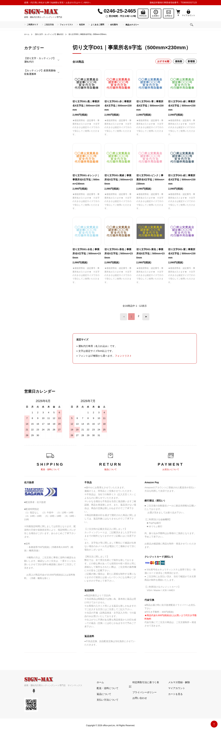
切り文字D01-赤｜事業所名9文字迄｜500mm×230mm (118, 105)
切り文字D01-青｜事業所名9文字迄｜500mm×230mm (150, 105)
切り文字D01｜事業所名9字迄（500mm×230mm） (98, 34)
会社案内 (114, 24)
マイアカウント (173, 686)
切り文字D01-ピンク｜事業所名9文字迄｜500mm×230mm (150, 179)
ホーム (27, 34)
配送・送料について (104, 686)
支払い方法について (104, 698)
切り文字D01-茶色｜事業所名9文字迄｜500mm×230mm (118, 253)
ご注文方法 (49, 24)
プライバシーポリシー (141, 686)
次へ (144, 316)
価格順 (178, 61)
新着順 (191, 61)
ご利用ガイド (32, 24)
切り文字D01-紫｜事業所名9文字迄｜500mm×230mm (181, 253)
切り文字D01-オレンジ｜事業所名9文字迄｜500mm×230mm (86, 179)
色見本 (82, 24)
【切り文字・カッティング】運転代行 (52, 34)
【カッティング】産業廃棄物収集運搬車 (40, 72)
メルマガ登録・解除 (175, 680)
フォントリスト (66, 24)
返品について (100, 692)
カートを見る (172, 692)
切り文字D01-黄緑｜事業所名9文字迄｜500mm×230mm (118, 179)
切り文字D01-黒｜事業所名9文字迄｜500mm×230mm (86, 105)
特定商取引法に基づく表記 (143, 680)
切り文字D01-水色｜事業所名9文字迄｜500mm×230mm (87, 253)
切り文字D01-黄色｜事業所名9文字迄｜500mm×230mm (150, 253)
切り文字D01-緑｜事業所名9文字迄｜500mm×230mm (181, 105)
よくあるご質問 (97, 24)
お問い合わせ (136, 692)
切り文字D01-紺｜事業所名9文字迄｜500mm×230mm (181, 179)
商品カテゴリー (132, 25)
